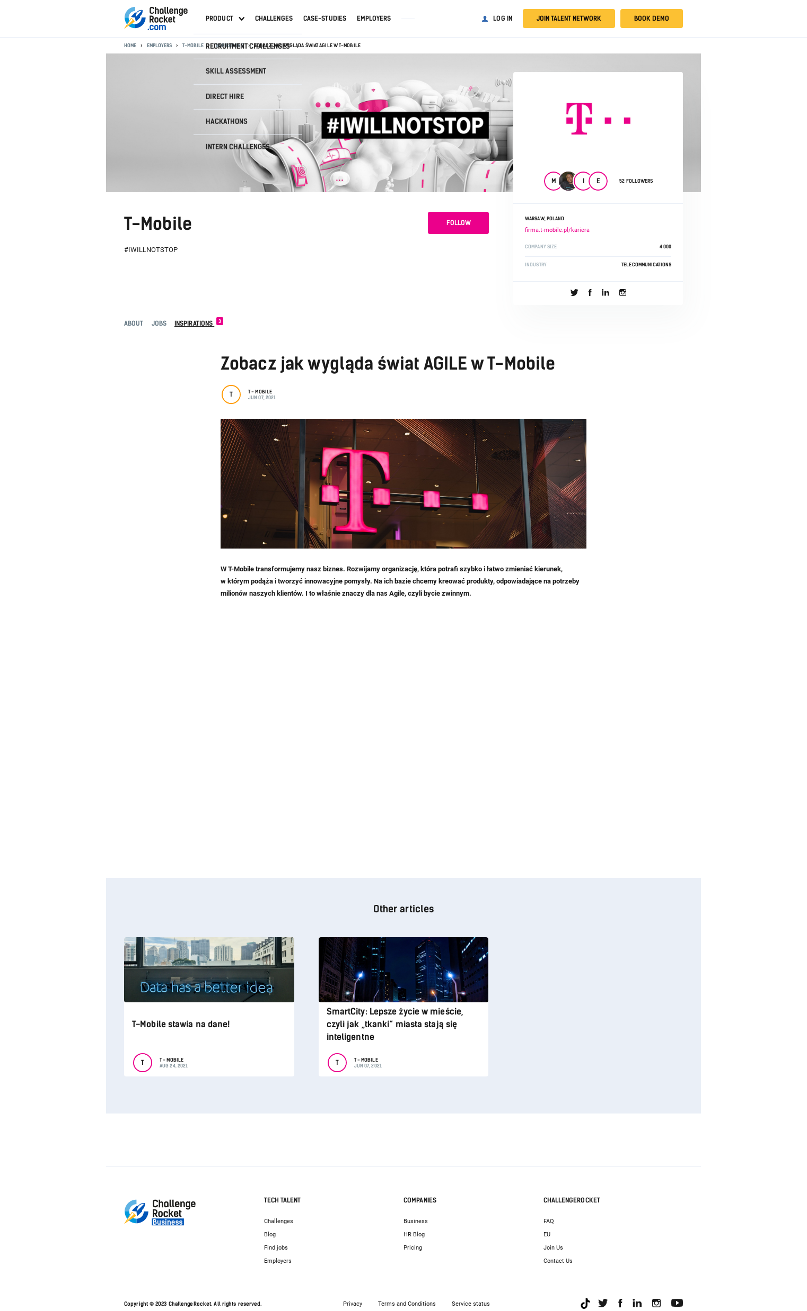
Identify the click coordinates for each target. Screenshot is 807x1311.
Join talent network (569, 18)
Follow (458, 223)
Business (416, 1221)
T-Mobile (193, 45)
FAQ (548, 1221)
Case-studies (324, 18)
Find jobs (276, 1247)
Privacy (352, 1303)
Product (219, 18)
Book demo (651, 18)
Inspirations (228, 45)
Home (130, 45)
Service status (471, 1303)
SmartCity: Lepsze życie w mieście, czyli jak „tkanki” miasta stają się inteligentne (395, 1024)
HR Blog (414, 1234)
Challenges (274, 18)
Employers (374, 18)
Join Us (553, 1247)
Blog (270, 1234)
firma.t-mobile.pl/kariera (557, 230)
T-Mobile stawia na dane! (181, 1024)
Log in (502, 18)
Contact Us (558, 1261)
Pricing (413, 1247)
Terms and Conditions (407, 1303)
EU (546, 1234)
